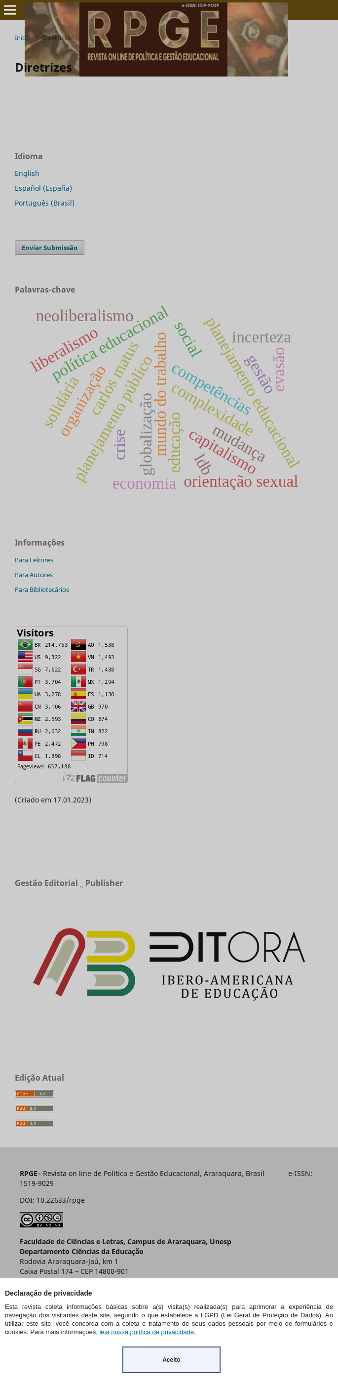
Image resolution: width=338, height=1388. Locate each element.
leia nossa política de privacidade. (147, 1332)
